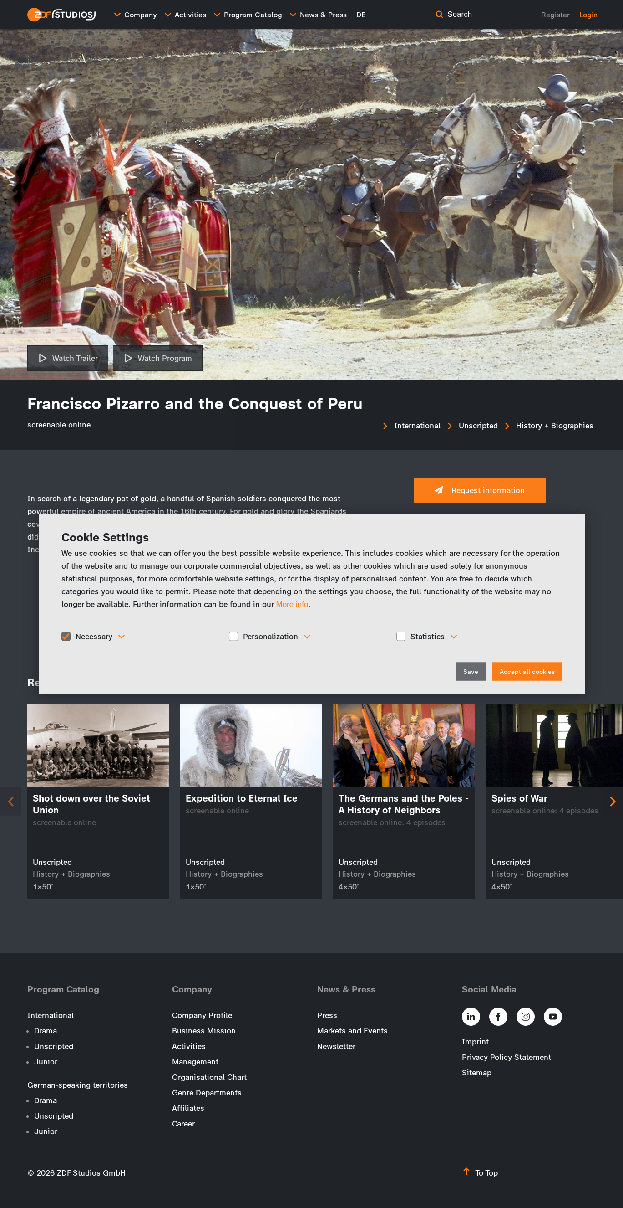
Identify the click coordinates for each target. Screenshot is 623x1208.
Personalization (270, 636)
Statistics (427, 636)
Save (470, 672)
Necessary (94, 636)
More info (292, 604)
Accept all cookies (527, 672)
